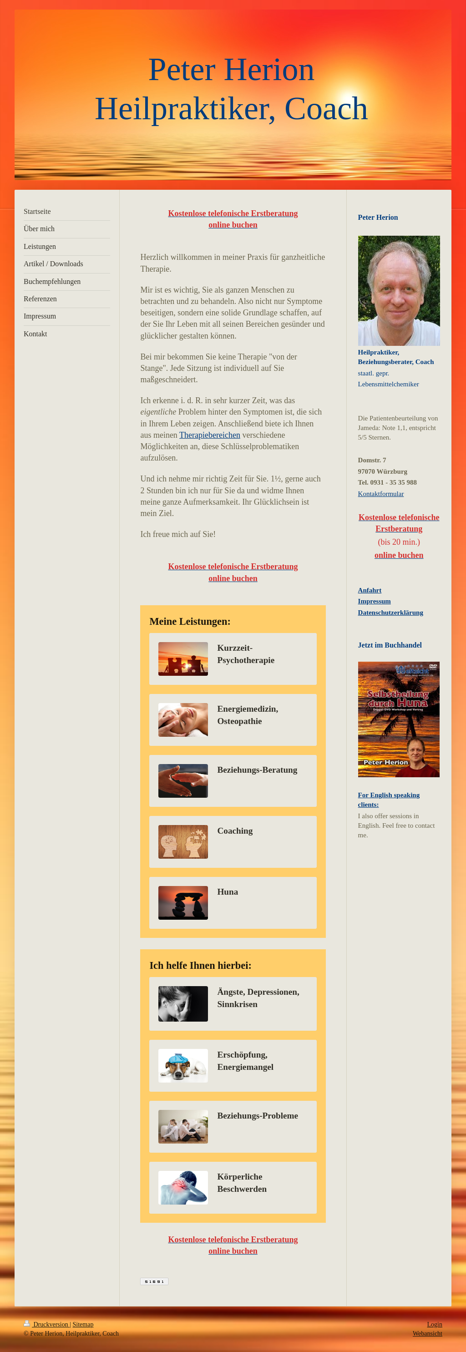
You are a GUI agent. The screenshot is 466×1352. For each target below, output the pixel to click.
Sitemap (83, 1324)
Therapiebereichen (209, 435)
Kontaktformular (381, 493)
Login (434, 1324)
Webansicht (427, 1333)
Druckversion (47, 1324)
